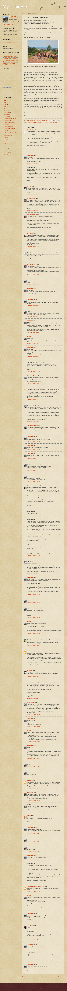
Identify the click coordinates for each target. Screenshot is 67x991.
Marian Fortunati (31, 702)
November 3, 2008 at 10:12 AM (33, 851)
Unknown (29, 387)
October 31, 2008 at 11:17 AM (33, 507)
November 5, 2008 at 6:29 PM (33, 959)
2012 (5, 102)
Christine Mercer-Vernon (32, 485)
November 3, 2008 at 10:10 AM (33, 841)
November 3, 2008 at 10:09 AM (33, 833)
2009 (5, 108)
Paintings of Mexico (44, 122)
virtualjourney (30, 780)
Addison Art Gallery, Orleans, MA (10, 56)
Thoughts (55, 122)
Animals (29, 122)
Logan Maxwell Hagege (32, 425)
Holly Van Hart (30, 925)
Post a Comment (29, 970)
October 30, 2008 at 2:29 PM (33, 194)
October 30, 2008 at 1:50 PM (33, 182)
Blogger (40, 988)
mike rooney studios (32, 214)
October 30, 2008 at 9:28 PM (33, 305)
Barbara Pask (30, 792)
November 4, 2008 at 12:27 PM (34, 921)
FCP (28, 804)
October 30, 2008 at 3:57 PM (33, 210)
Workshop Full (8, 124)
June (6, 141)
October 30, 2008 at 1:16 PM (33, 163)
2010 (5, 106)
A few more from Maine (10, 122)
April (6, 145)
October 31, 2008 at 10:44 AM (33, 470)
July (6, 139)
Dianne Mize (30, 404)
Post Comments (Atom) (33, 979)
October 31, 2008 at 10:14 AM (33, 431)
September (7, 135)
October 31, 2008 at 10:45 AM (33, 481)
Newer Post (25, 977)
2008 (5, 110)
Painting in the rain (9, 126)
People (50, 122)
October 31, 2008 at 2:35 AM (33, 383)
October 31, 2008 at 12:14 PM (33, 555)
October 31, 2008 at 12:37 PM (33, 573)
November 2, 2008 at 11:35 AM (33, 776)
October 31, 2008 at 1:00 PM (33, 645)
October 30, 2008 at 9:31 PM (33, 316)
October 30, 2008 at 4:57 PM (33, 229)
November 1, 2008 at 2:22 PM (33, 714)
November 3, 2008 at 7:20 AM (33, 823)
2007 (5, 154)
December (7, 112)
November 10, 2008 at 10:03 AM (34, 968)
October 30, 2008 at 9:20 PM (33, 284)
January (7, 152)
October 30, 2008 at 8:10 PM (33, 274)
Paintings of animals (35, 122)
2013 (5, 100)
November (7, 114)
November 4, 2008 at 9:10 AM (33, 891)
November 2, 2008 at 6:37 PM (33, 810)
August (7, 137)
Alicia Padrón (30, 129)
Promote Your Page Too (7, 87)
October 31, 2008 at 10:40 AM (33, 449)
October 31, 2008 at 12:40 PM (33, 617)
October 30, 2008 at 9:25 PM (33, 294)
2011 (5, 104)
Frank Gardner (30, 155)
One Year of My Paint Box (10, 118)
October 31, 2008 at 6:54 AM (33, 399)
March (6, 148)
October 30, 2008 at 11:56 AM (33, 151)
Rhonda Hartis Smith (32, 250)
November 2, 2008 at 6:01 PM (33, 800)
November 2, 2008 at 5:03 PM (33, 788)
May (6, 143)
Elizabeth (29, 638)
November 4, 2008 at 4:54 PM (33, 939)
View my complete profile (8, 24)
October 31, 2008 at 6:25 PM (33, 676)
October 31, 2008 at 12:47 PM (33, 633)
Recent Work (8, 120)
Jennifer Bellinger (31, 198)
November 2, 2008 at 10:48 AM (33, 741)
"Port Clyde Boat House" (10, 132)
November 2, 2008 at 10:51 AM (33, 758)
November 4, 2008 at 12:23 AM (33, 882)
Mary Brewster (30, 233)
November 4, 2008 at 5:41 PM (33, 947)
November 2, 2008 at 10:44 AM (33, 726)
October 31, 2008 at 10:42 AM (33, 458)
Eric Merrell (29, 670)
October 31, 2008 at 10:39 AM (33, 441)
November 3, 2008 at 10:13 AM (33, 859)
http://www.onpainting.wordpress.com (36, 886)
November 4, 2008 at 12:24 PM (34, 908)
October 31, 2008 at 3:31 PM (33, 666)
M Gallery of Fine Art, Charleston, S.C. (11, 58)
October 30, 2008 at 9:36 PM (33, 332)
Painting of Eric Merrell (10, 128)
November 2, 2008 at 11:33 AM (33, 766)
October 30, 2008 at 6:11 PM (33, 246)
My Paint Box (15, 6)
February (7, 150)
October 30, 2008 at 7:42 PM (33, 260)
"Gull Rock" (7, 130)
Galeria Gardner (6, 91)
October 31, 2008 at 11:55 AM (33, 515)
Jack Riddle (30, 186)
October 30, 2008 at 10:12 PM (33, 371)
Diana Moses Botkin (31, 375)
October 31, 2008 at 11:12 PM (33, 698)
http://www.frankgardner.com (9, 42)
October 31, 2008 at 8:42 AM (33, 421)
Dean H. (29, 815)
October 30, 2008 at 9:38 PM (33, 343)
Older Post (61, 977)
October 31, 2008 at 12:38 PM (33, 594)
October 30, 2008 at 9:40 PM (33, 356)
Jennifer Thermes (31, 560)
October (7, 116)
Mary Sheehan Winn (31, 264)
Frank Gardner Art (6, 84)
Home (43, 977)
